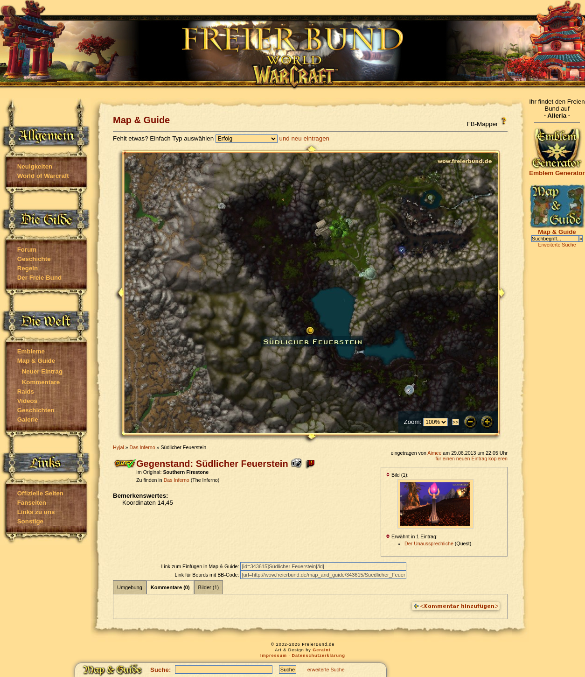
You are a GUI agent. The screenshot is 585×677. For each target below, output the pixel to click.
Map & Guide (36, 360)
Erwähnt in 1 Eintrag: (412, 536)
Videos (27, 400)
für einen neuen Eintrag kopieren (471, 458)
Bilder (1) (208, 587)
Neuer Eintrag (42, 371)
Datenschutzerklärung (319, 655)
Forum (26, 249)
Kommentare (41, 382)
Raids (25, 391)
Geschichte (34, 258)
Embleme (31, 351)
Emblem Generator (557, 170)
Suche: (160, 669)
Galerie (27, 419)
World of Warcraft (43, 175)
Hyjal (118, 447)
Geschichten (36, 410)
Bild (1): (397, 475)
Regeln (27, 268)
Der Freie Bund (39, 277)
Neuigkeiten (35, 166)
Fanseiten (31, 502)
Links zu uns (36, 511)
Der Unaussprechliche (428, 543)
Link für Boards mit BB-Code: (207, 575)
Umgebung (129, 587)
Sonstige (30, 521)
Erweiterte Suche (557, 244)
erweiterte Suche (326, 669)
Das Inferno (142, 447)
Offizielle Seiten (40, 493)
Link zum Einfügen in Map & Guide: (200, 566)
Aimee (434, 453)
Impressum (273, 655)
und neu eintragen (304, 138)
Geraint (322, 650)
